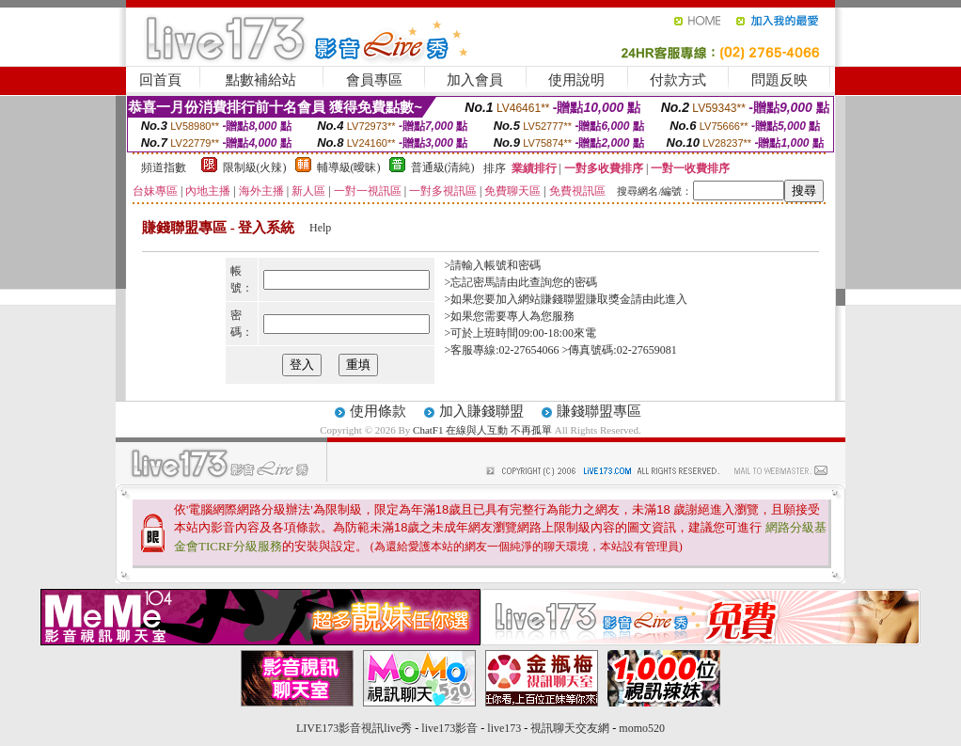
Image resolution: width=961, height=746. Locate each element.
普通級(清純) (443, 167)
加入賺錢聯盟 (481, 411)
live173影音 (449, 728)
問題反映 (779, 79)
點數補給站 (261, 79)
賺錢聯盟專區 (599, 411)
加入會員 (475, 79)
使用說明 (576, 79)
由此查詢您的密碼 (552, 282)
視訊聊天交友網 (569, 728)
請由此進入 (659, 299)
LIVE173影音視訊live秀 (354, 728)
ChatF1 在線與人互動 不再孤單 (482, 430)
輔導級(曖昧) (349, 167)
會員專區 (374, 79)
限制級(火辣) (255, 167)
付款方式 (678, 79)
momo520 (642, 728)
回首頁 (160, 79)
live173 (504, 728)
